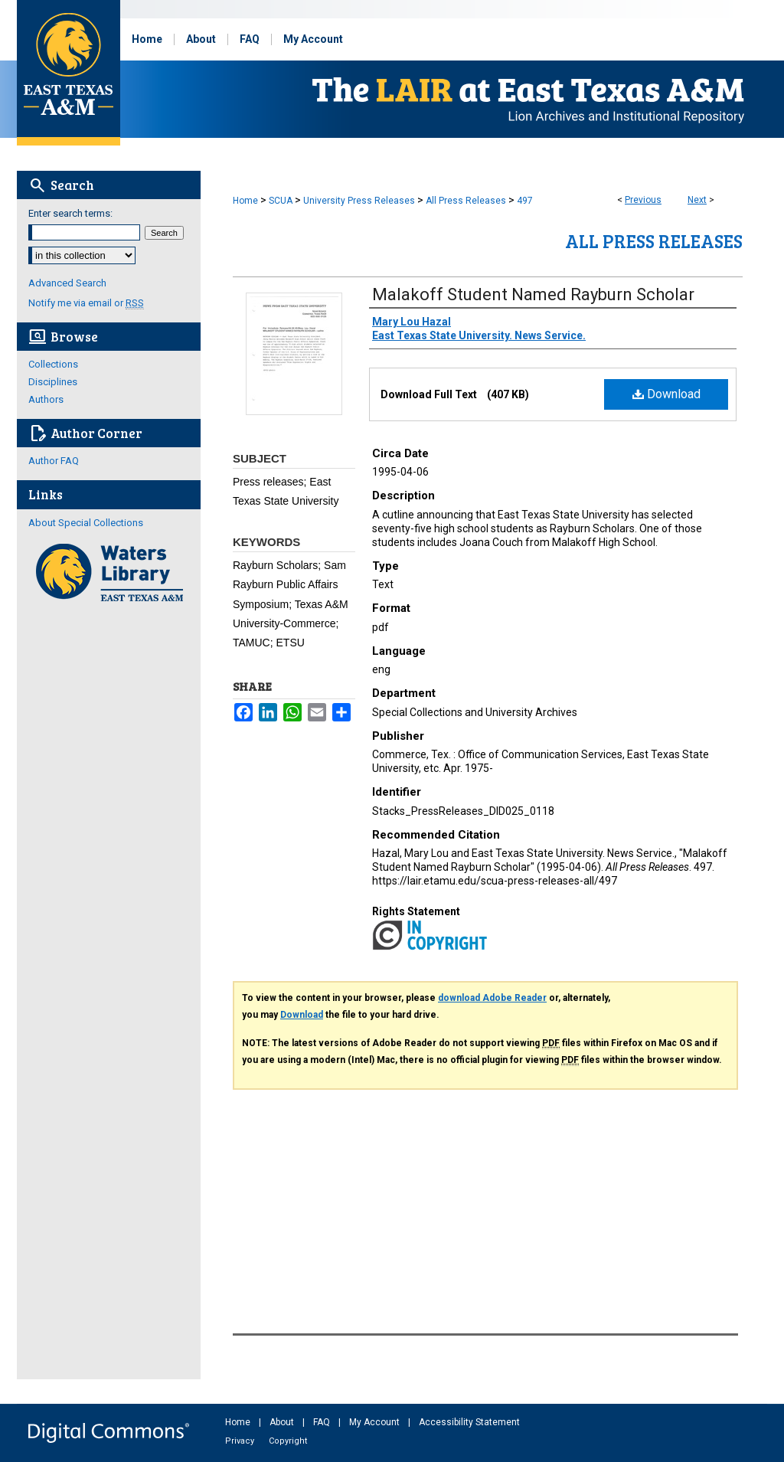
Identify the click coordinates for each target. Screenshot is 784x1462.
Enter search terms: (70, 213)
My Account (375, 1422)
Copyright (288, 1441)
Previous (643, 200)
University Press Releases (359, 200)
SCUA (280, 200)
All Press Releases (466, 200)
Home (245, 200)
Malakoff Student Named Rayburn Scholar (533, 294)
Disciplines (52, 382)
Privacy (240, 1441)
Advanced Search (67, 283)
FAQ (322, 1422)
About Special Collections (85, 522)
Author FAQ (53, 460)
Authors (46, 399)
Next (697, 200)
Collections (53, 364)
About (283, 1422)
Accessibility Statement (469, 1422)
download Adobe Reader (492, 998)
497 (525, 200)
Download (666, 394)
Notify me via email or (86, 303)
